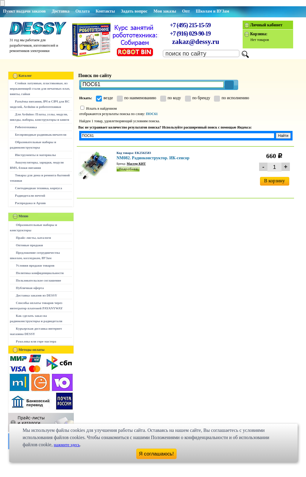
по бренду (197, 98)
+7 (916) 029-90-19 (190, 33)
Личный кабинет (266, 25)
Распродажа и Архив (30, 203)
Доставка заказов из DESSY (36, 295)
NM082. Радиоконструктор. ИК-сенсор (153, 158)
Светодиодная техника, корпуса (38, 188)
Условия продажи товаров (35, 265)
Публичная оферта (30, 288)
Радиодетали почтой (30, 195)
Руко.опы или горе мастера (36, 341)
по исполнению (231, 98)
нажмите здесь (67, 445)
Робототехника (26, 127)
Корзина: (258, 34)
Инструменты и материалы (35, 155)
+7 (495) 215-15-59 (190, 25)
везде (104, 98)
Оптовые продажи (29, 245)
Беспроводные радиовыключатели (40, 134)
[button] (229, 85)
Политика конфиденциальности (40, 273)
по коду (170, 98)
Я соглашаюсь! (156, 454)
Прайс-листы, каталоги (33, 237)
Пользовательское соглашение (38, 280)
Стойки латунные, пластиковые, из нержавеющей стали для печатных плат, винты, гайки (40, 88)
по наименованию (136, 98)
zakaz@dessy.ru (195, 41)
